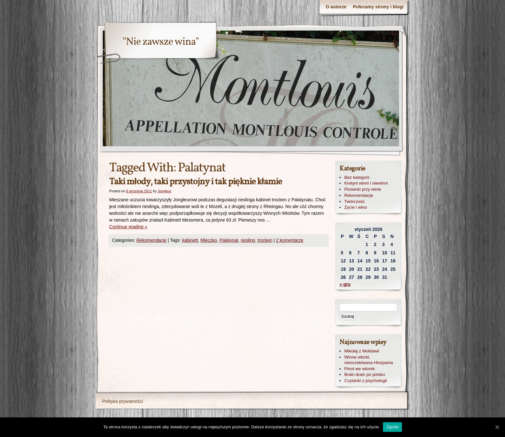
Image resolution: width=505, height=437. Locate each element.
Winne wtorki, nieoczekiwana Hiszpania (368, 360)
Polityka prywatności (122, 401)
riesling (248, 240)
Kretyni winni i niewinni (366, 183)
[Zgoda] (497, 427)
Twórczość (354, 201)
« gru (344, 284)
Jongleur (164, 191)
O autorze (336, 6)
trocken (265, 240)
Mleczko (208, 240)
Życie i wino (355, 207)
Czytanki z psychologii (365, 380)
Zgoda (392, 426)
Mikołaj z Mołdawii (361, 351)
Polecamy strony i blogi (378, 6)
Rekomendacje (151, 240)
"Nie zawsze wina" (161, 42)
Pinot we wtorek (359, 368)
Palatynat (228, 240)
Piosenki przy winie (362, 189)
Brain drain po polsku (364, 374)
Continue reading (128, 226)
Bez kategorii (356, 177)
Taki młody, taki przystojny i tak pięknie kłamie (195, 182)
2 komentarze (289, 240)
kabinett (190, 240)
